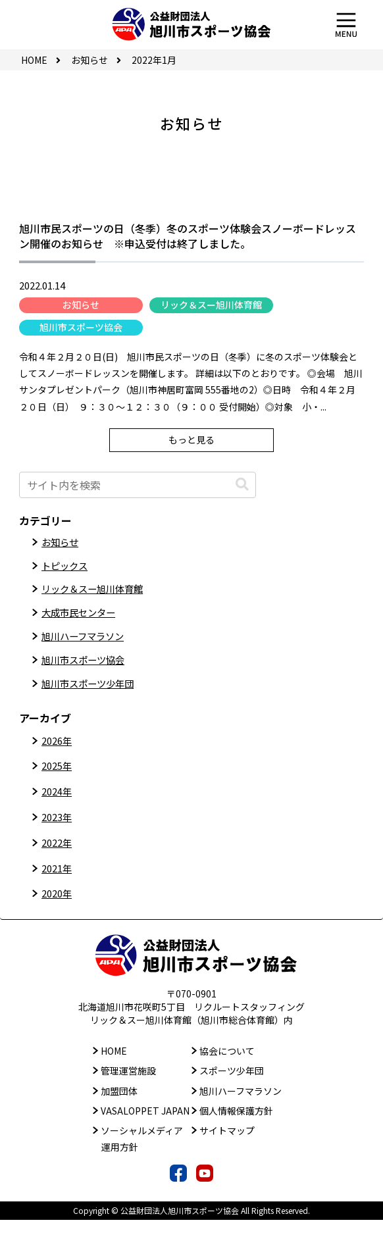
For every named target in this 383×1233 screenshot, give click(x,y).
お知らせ (81, 304)
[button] (242, 484)
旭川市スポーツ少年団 (94, 695)
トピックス (67, 568)
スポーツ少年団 (231, 1084)
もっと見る (191, 439)
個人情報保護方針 (236, 1123)
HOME (114, 1064)
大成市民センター (83, 619)
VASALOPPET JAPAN (145, 1123)
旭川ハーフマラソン (88, 645)
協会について (227, 1064)
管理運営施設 (128, 1084)
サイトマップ (227, 1143)
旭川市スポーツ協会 (80, 327)
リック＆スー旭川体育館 (211, 304)
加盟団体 (119, 1104)
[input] (137, 485)
